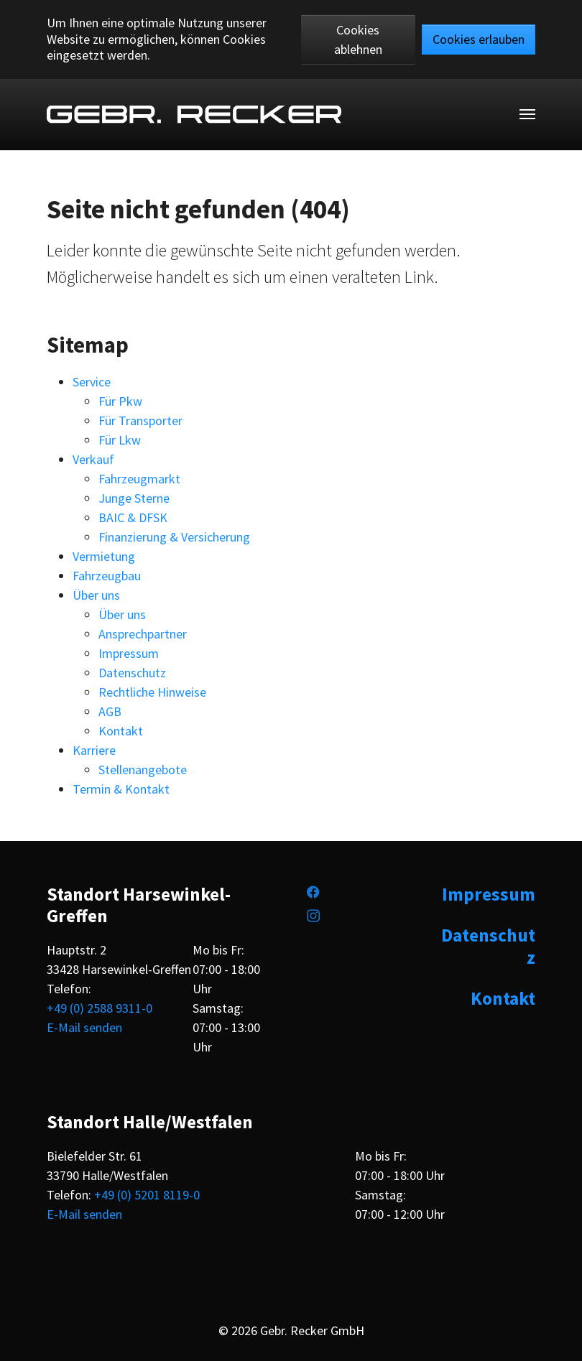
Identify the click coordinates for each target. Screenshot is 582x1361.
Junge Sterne (134, 498)
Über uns (96, 595)
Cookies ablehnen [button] (358, 39)
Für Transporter (140, 420)
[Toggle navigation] (527, 114)
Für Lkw (119, 440)
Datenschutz (132, 672)
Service (92, 381)
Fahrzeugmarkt (139, 478)
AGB (109, 711)
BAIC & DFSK (132, 517)
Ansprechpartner (142, 634)
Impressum (128, 653)
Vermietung (104, 556)
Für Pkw (120, 401)
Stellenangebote (142, 769)
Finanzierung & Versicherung (174, 537)
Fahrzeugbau (107, 575)
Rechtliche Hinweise (152, 692)
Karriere (94, 750)
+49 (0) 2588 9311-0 (99, 1008)
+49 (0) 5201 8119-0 (147, 1194)
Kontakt (120, 731)
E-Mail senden (84, 1027)
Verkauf (93, 459)
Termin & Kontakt (121, 789)
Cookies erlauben (479, 39)
